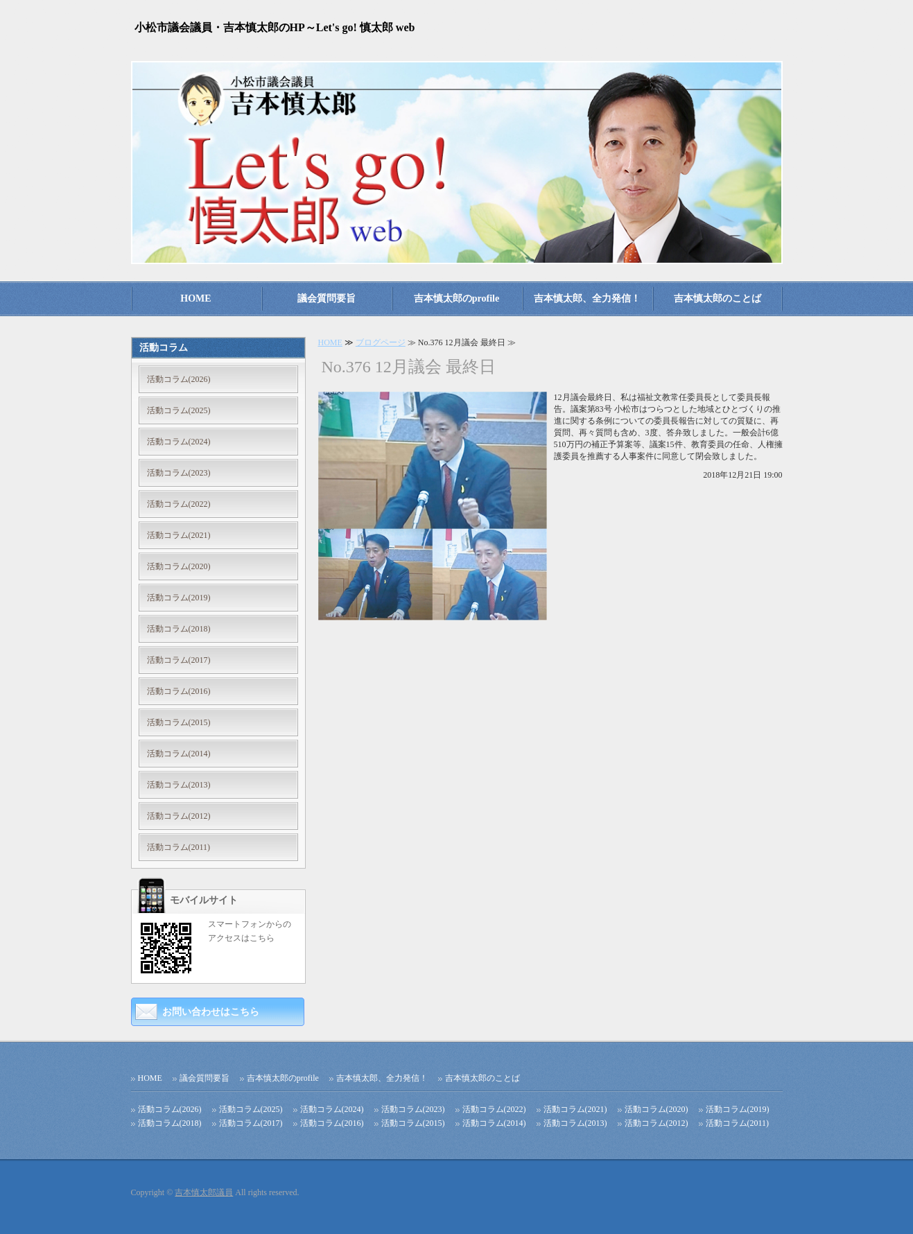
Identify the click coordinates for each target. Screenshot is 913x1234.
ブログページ (381, 342)
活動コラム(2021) (179, 535)
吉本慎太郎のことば (717, 298)
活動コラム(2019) (179, 597)
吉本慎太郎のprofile (456, 298)
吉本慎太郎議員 (204, 1192)
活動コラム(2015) (179, 722)
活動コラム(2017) (179, 660)
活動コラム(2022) (179, 504)
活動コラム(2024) (179, 441)
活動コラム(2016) (179, 691)
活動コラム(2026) (179, 379)
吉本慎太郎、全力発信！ (587, 298)
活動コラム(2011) (179, 847)
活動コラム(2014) (179, 753)
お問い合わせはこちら (210, 1012)
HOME (195, 298)
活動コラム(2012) (179, 816)
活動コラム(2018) (179, 629)
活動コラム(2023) (179, 473)
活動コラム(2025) (179, 410)
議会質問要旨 (326, 298)
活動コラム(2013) (179, 785)
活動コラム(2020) (179, 566)
